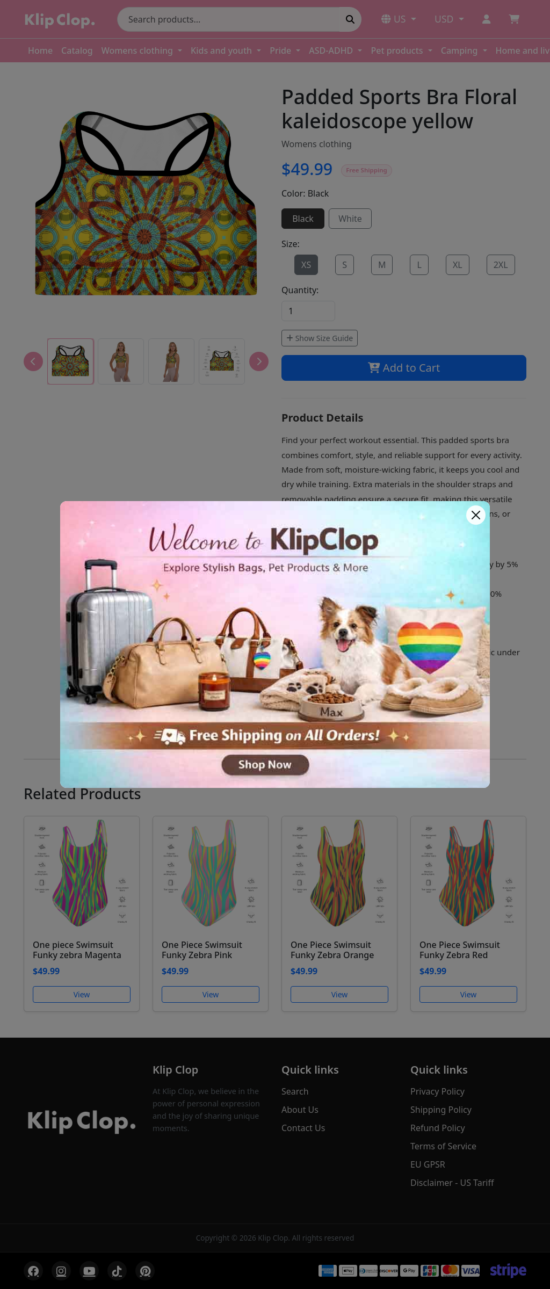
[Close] (476, 515)
